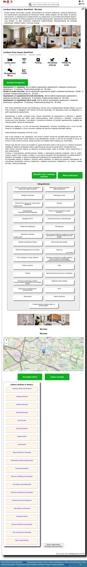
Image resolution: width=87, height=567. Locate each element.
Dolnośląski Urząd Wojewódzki (22, 484)
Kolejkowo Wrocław (22, 404)
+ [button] (6, 340)
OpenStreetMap (78, 370)
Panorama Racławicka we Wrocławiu (22, 492)
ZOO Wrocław (22, 420)
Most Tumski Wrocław (21, 540)
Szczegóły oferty (30, 377)
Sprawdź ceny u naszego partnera (44, 175)
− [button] (6, 343)
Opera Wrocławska (22, 428)
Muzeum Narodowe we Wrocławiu (22, 524)
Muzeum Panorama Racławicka (21, 500)
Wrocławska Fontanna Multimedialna (22, 460)
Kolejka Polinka (22, 436)
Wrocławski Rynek (21, 516)
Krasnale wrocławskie (21, 468)
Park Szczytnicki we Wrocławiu (22, 532)
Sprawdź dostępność (16, 83)
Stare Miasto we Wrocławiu (22, 508)
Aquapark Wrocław (22, 396)
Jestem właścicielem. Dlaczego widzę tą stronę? (53, 545)
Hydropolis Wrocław (22, 412)
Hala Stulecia (22, 444)
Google (24, 562)
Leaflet (70, 370)
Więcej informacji (70, 175)
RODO (67, 564)
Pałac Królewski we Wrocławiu (22, 452)
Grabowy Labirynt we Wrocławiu (22, 388)
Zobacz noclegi (57, 377)
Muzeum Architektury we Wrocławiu (22, 476)
